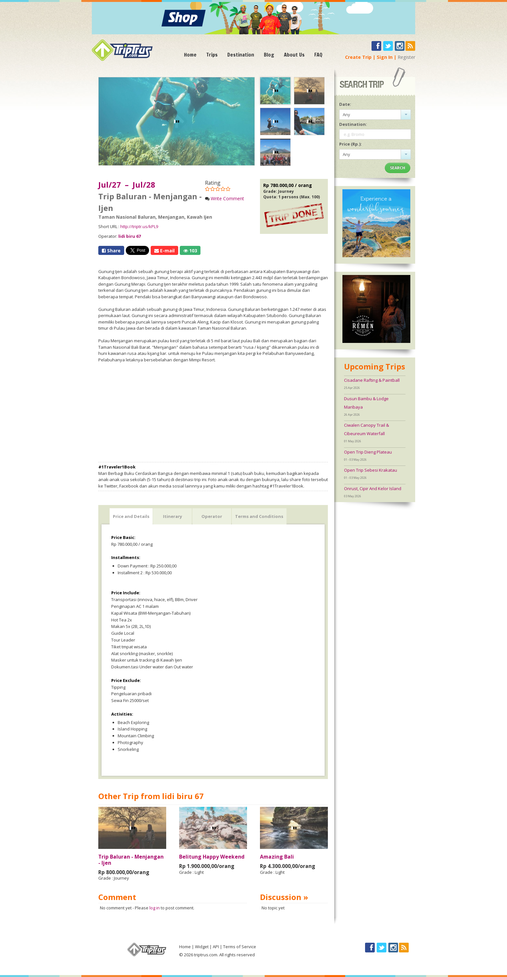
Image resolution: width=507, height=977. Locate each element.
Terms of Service (239, 947)
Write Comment (227, 198)
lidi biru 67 (129, 236)
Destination (240, 54)
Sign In (385, 57)
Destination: (353, 124)
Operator (211, 516)
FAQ (318, 54)
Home (190, 54)
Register (406, 57)
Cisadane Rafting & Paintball (372, 380)
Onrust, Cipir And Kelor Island (372, 488)
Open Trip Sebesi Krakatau (370, 470)
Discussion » (284, 897)
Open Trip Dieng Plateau (368, 452)
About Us (294, 54)
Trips (212, 54)
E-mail (164, 250)
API (216, 947)
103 (190, 250)
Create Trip (358, 57)
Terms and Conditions (259, 516)
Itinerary (172, 516)
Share (111, 250)
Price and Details (131, 516)
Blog (269, 54)
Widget (202, 947)
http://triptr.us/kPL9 (139, 226)
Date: (345, 104)
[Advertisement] (213, 412)
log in (154, 908)
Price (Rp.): (350, 144)
